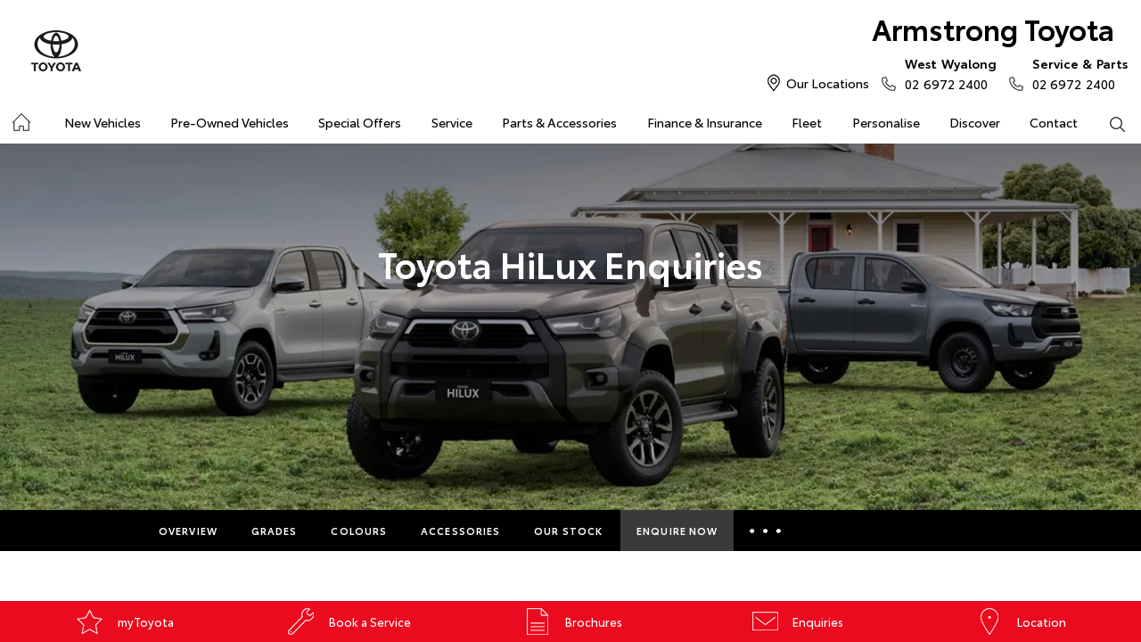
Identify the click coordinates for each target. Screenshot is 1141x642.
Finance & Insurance (704, 122)
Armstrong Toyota (993, 28)
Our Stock (568, 530)
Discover (974, 122)
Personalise (886, 122)
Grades (274, 530)
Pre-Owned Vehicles (229, 122)
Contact (1054, 122)
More (767, 530)
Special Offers (359, 122)
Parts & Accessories (559, 122)
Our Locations (827, 83)
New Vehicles (102, 122)
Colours (359, 530)
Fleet (807, 122)
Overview (188, 530)
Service (451, 122)
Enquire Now (677, 530)
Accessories (460, 530)
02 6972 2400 (947, 73)
